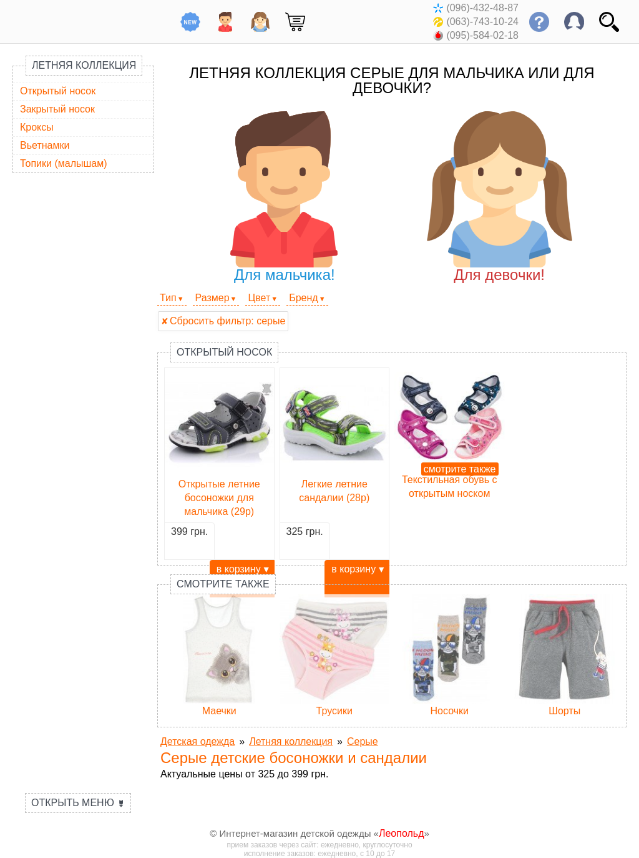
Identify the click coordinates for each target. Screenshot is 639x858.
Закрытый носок (57, 109)
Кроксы (37, 127)
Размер (212, 297)
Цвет (259, 297)
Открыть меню (78, 802)
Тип (168, 297)
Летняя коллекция (84, 65)
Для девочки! (499, 197)
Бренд (303, 297)
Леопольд (401, 833)
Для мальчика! (284, 197)
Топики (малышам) (63, 163)
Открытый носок (57, 91)
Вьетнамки (44, 145)
